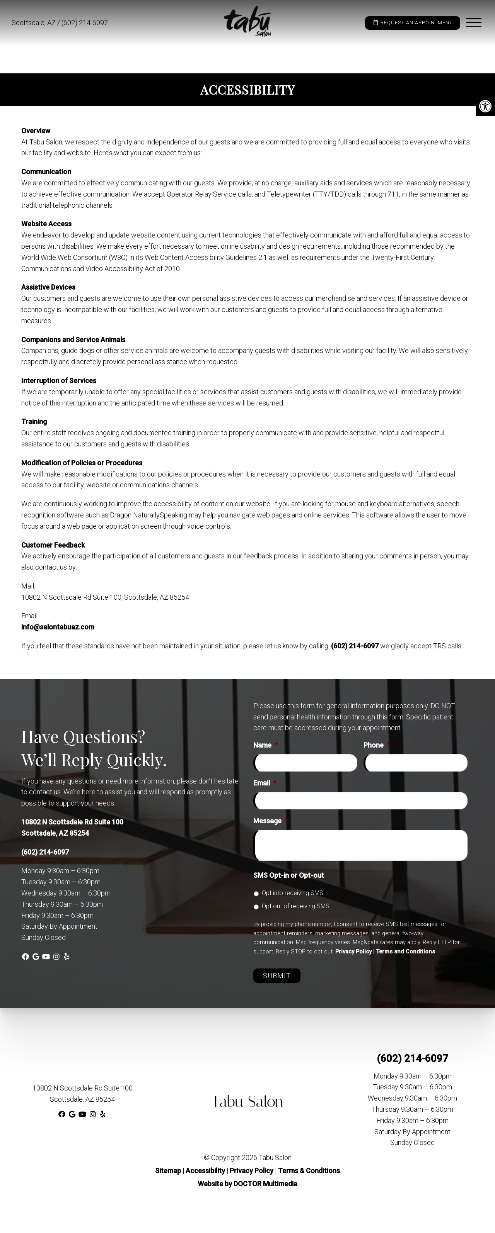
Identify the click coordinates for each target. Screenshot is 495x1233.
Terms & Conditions (309, 1171)
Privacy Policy (353, 951)
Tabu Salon (247, 1101)
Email (264, 783)
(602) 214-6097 (84, 23)
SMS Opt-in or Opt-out (288, 875)
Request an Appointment (412, 22)
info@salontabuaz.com (57, 627)
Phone (377, 745)
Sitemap (168, 1171)
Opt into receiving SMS (292, 893)
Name (265, 745)
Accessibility (205, 1171)
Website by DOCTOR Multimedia (247, 1184)
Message (270, 821)
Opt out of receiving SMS (295, 906)
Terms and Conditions (405, 951)
